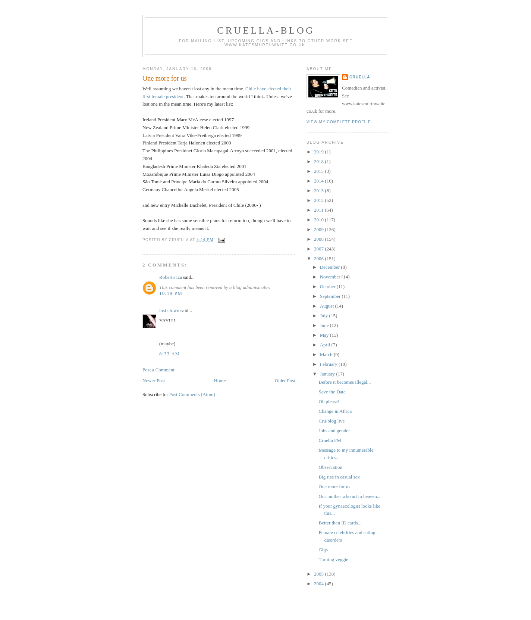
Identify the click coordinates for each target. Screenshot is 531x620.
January (328, 374)
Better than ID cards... (339, 523)
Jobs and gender (334, 430)
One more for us (164, 78)
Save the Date (331, 392)
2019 (319, 152)
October (328, 286)
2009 (319, 229)
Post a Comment (158, 370)
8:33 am (169, 353)
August (327, 306)
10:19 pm (170, 293)
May (325, 335)
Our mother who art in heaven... (349, 496)
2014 (319, 181)
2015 (319, 171)
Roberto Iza (170, 277)
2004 (319, 583)
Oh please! (328, 401)
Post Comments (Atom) (192, 394)
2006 (319, 258)
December (330, 267)
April (326, 345)
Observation (330, 467)
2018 (319, 161)
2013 (319, 190)
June (325, 325)
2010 (319, 219)
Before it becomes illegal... (344, 382)
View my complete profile (339, 122)
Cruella (359, 77)
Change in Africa (335, 411)
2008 (319, 239)
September (331, 296)
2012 (319, 200)
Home (220, 380)
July (324, 315)
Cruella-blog (266, 30)
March (327, 354)
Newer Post (153, 380)
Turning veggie (333, 559)
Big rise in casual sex (338, 477)
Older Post (285, 380)
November (331, 277)
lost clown (169, 310)
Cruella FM (329, 440)
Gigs (323, 549)
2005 (319, 574)
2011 (319, 210)
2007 (319, 249)
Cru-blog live (331, 421)
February (329, 364)
